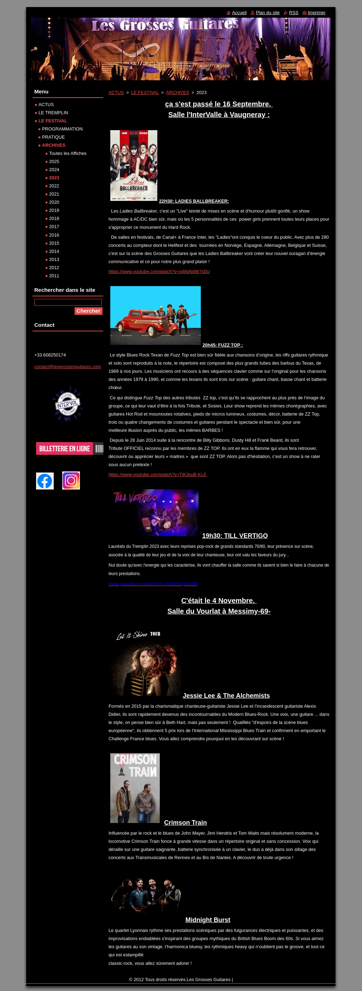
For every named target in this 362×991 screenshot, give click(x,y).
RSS (293, 12)
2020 (54, 202)
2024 (54, 169)
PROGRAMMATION (62, 129)
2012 (54, 267)
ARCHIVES (177, 92)
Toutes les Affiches (68, 153)
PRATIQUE (53, 137)
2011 (54, 275)
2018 (54, 218)
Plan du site (268, 12)
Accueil (239, 12)
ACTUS (116, 92)
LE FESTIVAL (145, 92)
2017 (54, 226)
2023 (54, 177)
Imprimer (317, 12)
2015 (54, 243)
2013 (54, 259)
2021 (54, 194)
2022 (54, 186)
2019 (54, 210)
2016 (54, 235)
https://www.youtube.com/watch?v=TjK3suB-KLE (157, 474)
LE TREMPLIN (53, 112)
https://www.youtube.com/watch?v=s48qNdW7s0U (159, 271)
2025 (54, 161)
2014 (54, 251)
